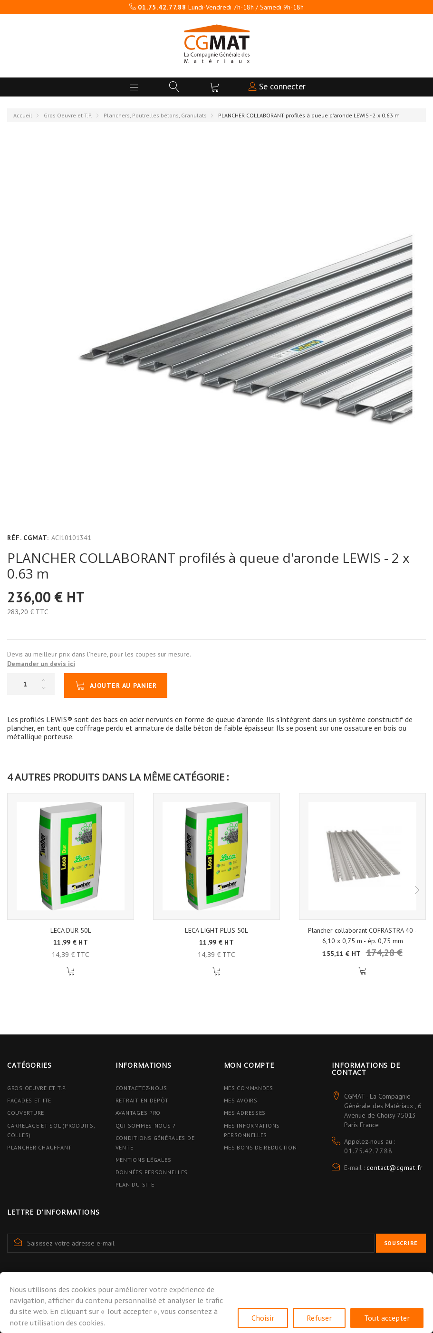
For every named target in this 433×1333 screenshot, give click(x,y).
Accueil (22, 115)
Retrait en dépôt (142, 1100)
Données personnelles (151, 1172)
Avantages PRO (138, 1112)
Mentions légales (143, 1159)
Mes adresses (245, 1112)
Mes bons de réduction (260, 1147)
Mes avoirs (241, 1100)
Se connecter (277, 86)
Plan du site (134, 1184)
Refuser (319, 1318)
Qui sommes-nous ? (145, 1125)
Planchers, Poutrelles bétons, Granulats (155, 115)
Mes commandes (248, 1088)
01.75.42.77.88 (368, 1151)
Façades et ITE (29, 1100)
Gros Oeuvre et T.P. (68, 115)
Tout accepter (387, 1318)
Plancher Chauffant (39, 1147)
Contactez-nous (141, 1088)
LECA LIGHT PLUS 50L (216, 930)
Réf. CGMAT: (28, 537)
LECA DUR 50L (70, 930)
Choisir (262, 1318)
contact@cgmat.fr (394, 1167)
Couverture (25, 1112)
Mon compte (249, 1065)
